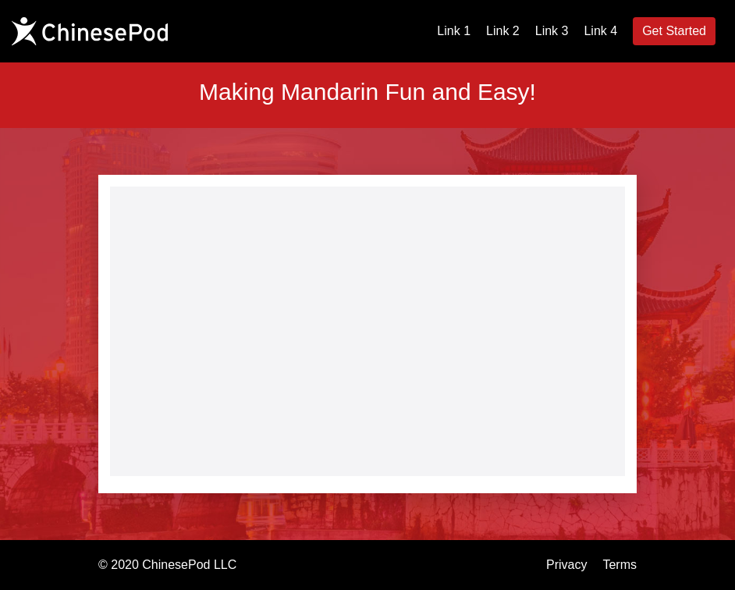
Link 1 (453, 30)
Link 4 (600, 30)
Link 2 (503, 30)
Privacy (566, 564)
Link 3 (552, 30)
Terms (619, 564)
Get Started (674, 30)
